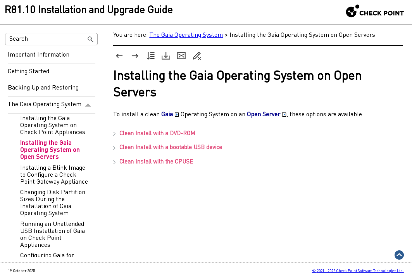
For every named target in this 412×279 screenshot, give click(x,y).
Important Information (38, 55)
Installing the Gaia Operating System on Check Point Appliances (52, 125)
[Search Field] (51, 39)
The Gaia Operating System (51, 105)
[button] (91, 39)
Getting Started (28, 72)
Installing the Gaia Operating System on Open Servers (50, 150)
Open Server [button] (266, 115)
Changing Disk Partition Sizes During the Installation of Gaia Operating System (52, 203)
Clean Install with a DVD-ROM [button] (154, 134)
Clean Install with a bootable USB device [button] (167, 148)
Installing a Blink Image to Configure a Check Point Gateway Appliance (54, 175)
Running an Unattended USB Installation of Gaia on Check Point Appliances (52, 234)
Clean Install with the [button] (153, 162)
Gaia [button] (170, 115)
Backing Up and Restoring (43, 88)
